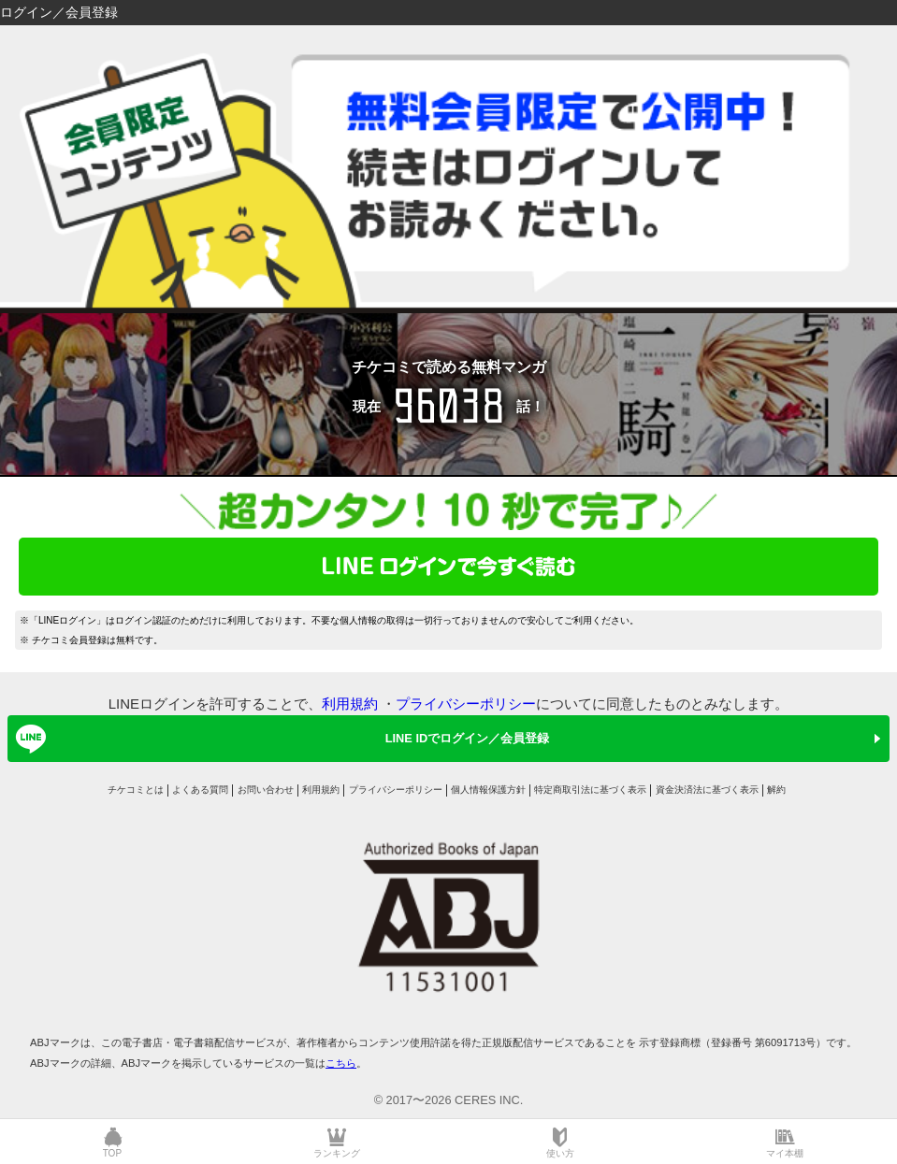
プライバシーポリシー (466, 703)
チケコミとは (136, 789)
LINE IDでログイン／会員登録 (279, 738)
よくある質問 (200, 789)
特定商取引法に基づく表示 (590, 789)
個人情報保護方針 (488, 789)
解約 (776, 789)
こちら (341, 1063)
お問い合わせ (266, 789)
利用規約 (350, 703)
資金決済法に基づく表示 (707, 789)
